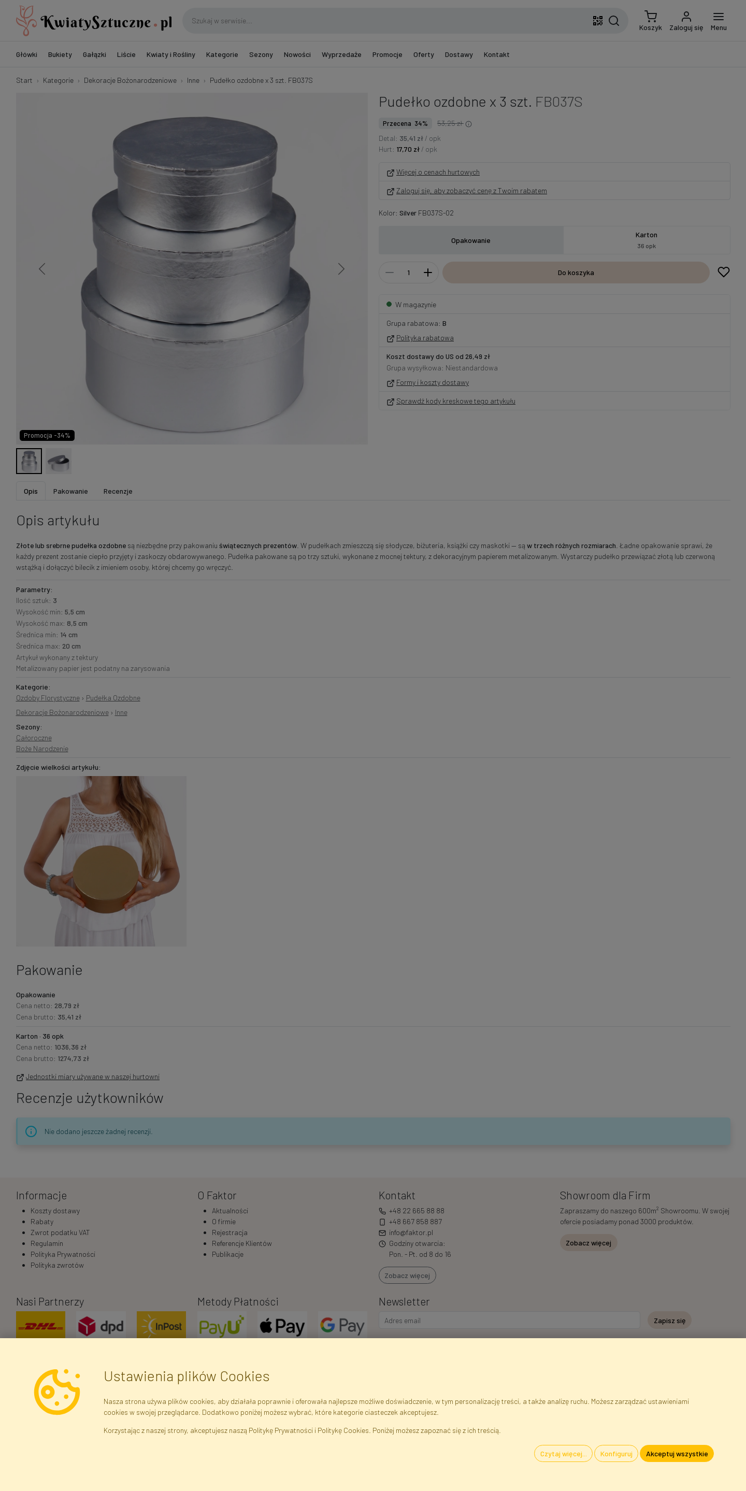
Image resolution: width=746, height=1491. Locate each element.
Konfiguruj (616, 1453)
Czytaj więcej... (563, 1453)
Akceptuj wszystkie (677, 1453)
